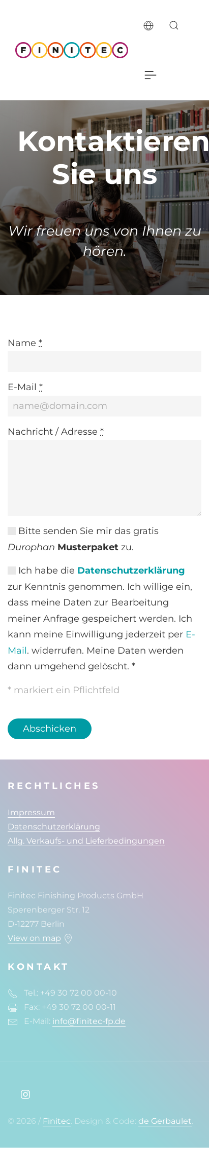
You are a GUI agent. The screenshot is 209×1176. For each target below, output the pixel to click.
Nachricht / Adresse (56, 431)
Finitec (57, 1121)
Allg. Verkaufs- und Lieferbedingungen (86, 841)
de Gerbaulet (165, 1121)
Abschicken (49, 728)
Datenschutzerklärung (131, 570)
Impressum (31, 812)
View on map (34, 938)
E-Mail (25, 387)
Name (25, 343)
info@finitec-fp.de (89, 1021)
